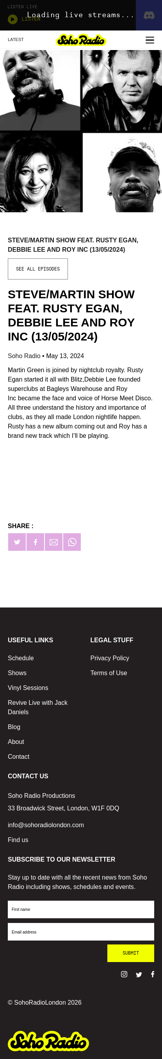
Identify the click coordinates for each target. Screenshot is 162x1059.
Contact (18, 756)
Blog (14, 727)
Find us (18, 840)
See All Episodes (38, 269)
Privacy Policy (110, 658)
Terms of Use (109, 673)
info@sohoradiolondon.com (46, 825)
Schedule (21, 658)
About (16, 741)
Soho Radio (25, 356)
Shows (17, 673)
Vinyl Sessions (28, 687)
